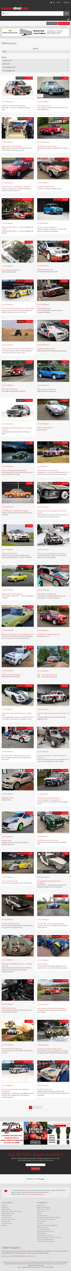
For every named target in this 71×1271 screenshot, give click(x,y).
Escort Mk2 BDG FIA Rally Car (11, 270)
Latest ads (52, 23)
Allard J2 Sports (42, 964)
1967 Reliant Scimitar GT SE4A (47, 146)
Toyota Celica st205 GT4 (9, 553)
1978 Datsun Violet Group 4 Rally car (49, 798)
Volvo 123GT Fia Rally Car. (10, 389)
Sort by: (35, 48)
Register (67, 2)
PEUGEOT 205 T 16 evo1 (44, 1089)
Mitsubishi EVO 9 (7, 798)
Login (58, 2)
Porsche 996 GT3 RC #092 (10, 881)
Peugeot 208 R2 (7, 840)
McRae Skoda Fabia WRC (45, 270)
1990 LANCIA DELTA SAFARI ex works (13, 106)
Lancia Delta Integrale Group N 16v (48, 634)
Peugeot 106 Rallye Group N (46, 349)
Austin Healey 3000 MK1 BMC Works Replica (51, 1008)
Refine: (4, 57)
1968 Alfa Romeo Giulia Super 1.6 (12, 594)
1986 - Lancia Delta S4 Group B (47, 675)
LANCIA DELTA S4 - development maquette (15, 187)
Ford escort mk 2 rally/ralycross (47, 840)
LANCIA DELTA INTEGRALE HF (46, 594)
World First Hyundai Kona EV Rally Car (14, 470)
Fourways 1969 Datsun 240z (11, 923)
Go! (66, 13)
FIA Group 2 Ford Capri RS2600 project (49, 1049)
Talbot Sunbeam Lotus (9, 1008)
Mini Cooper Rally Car (44, 106)
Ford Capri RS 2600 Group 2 (46, 187)
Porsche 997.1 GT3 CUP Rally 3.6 (12, 1049)
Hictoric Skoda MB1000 (45, 428)
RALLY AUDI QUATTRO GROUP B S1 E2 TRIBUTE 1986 (18, 308)
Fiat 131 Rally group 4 (44, 308)
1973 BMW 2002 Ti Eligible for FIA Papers (15, 511)
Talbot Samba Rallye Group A (11, 675)
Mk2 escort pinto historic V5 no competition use (17, 634)
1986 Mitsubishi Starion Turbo (11, 146)
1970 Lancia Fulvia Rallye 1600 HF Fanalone (51, 553)
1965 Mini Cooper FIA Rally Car (47, 227)
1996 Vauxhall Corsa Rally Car (46, 389)
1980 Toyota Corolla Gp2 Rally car (48, 470)
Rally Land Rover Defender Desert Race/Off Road (17, 349)
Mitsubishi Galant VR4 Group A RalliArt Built (16, 755)
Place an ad (64, 23)
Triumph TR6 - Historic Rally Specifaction (50, 923)
